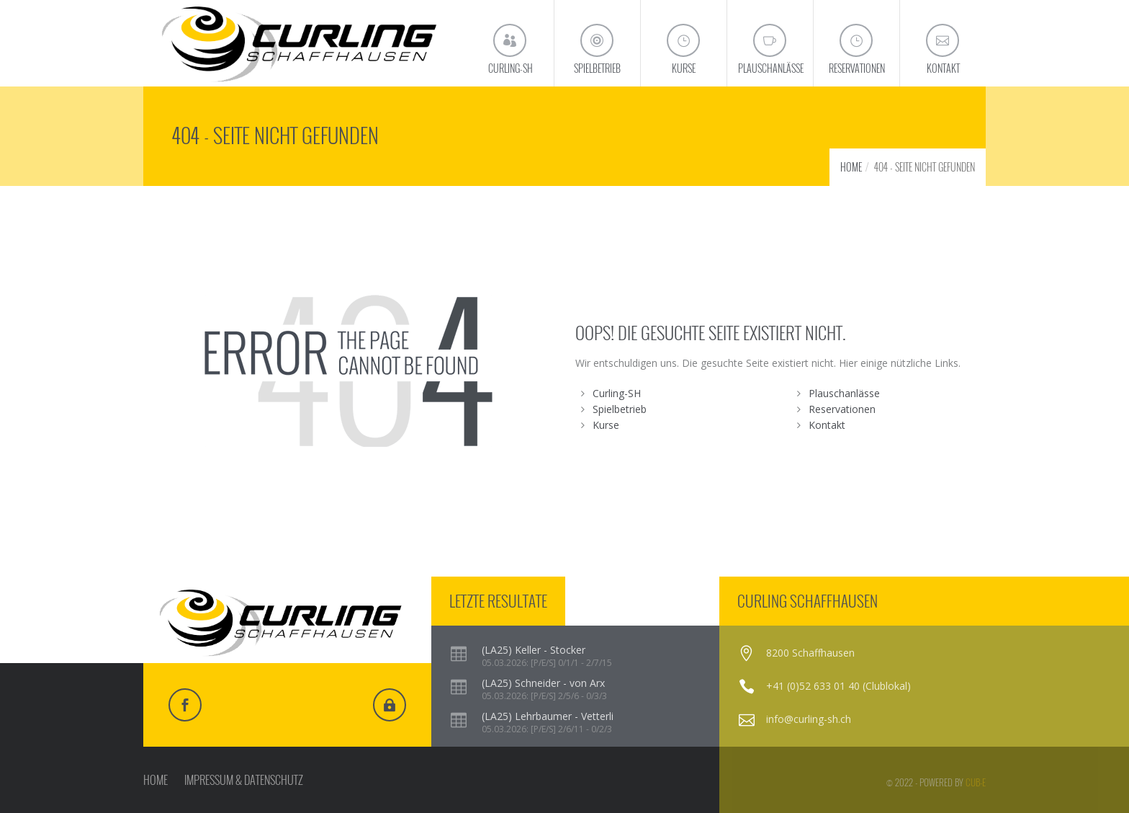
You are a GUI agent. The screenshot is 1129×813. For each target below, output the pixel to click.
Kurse (606, 425)
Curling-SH (617, 393)
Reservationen (842, 409)
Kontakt (827, 425)
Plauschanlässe (844, 393)
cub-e (976, 782)
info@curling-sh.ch (808, 719)
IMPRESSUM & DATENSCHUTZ (243, 779)
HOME (851, 166)
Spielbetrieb (620, 409)
